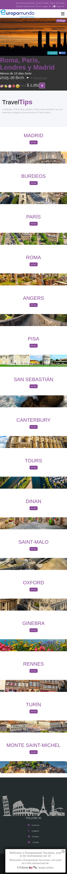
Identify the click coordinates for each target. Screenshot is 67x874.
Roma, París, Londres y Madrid (27, 64)
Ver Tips (33, 142)
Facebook (33, 825)
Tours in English (44, 6)
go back (53, 53)
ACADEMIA (61, 3)
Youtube (33, 842)
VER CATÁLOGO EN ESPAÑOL (22, 3)
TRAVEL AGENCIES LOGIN (24, 6)
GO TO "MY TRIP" (41, 3)
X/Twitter (33, 837)
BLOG (52, 3)
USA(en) (60, 6)
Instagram (33, 831)
